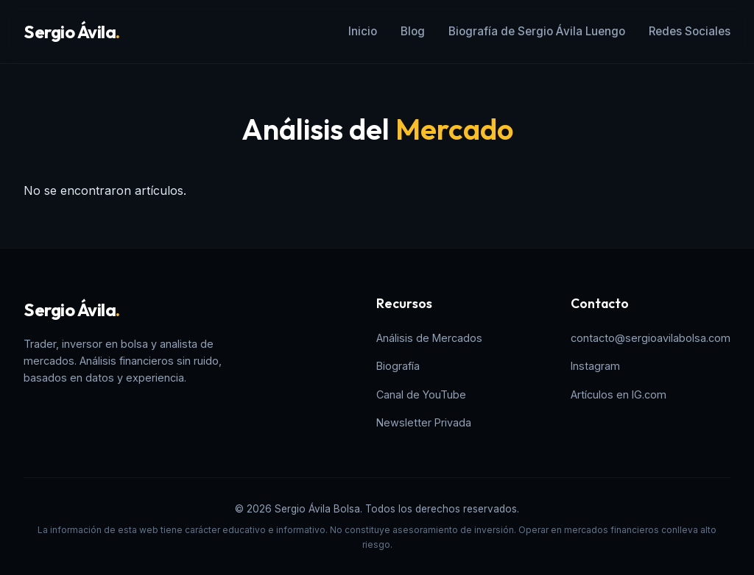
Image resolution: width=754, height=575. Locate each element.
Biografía (398, 366)
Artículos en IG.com (618, 394)
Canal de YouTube (421, 394)
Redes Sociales (689, 31)
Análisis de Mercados (429, 338)
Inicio (362, 31)
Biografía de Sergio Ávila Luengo (536, 31)
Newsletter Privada (423, 422)
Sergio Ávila (72, 32)
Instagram (595, 366)
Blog (413, 31)
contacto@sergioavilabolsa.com (650, 338)
